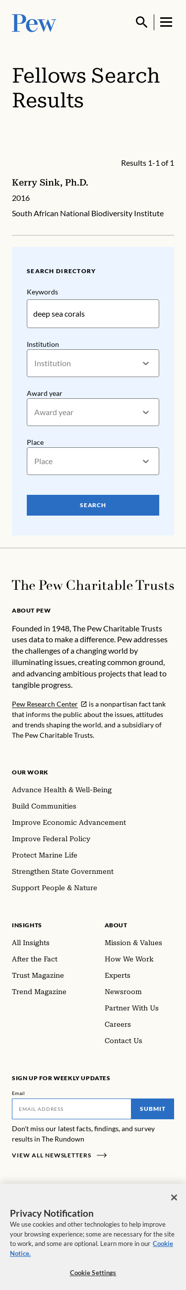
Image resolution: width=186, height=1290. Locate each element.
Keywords (42, 291)
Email (18, 1093)
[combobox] (35, 363)
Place (35, 442)
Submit (153, 1108)
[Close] (174, 1205)
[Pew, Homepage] (34, 22)
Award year (44, 393)
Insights (27, 925)
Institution (43, 344)
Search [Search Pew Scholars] (93, 505)
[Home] (93, 585)
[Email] (71, 1109)
